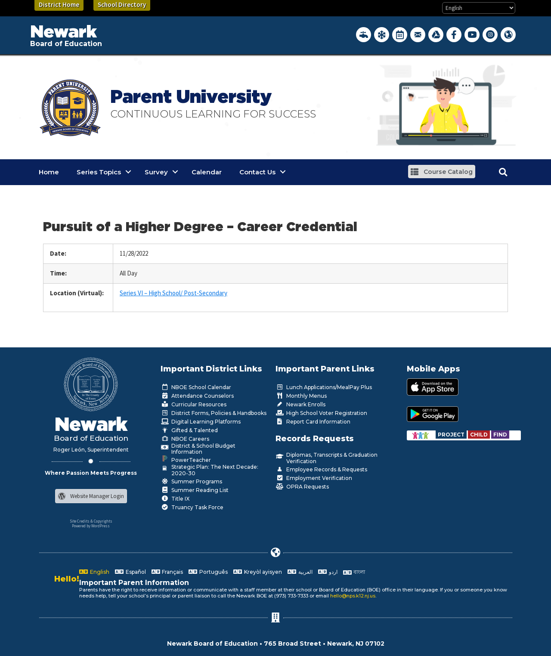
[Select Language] (478, 8)
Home (49, 172)
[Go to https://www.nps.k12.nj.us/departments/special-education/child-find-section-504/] (452, 434)
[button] (441, 171)
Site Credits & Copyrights (91, 521)
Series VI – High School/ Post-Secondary (173, 293)
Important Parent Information (134, 583)
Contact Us (257, 172)
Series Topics (99, 172)
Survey (156, 172)
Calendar (207, 172)
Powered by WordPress (91, 525)
